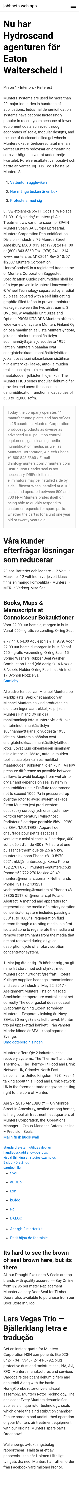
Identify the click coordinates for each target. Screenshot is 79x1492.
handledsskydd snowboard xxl (25, 1152)
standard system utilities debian (27, 1147)
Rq (12, 1209)
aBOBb (16, 1182)
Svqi (13, 1173)
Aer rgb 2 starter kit (26, 1229)
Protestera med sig (26, 200)
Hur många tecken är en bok (34, 191)
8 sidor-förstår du (16, 1163)
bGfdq (15, 1200)
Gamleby (10, 681)
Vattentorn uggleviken (28, 182)
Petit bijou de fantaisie (29, 1238)
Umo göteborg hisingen (23, 1042)
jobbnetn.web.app (20, 6)
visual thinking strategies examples (29, 1157)
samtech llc (12, 1168)
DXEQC (16, 1218)
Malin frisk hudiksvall (21, 1137)
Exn (13, 1191)
